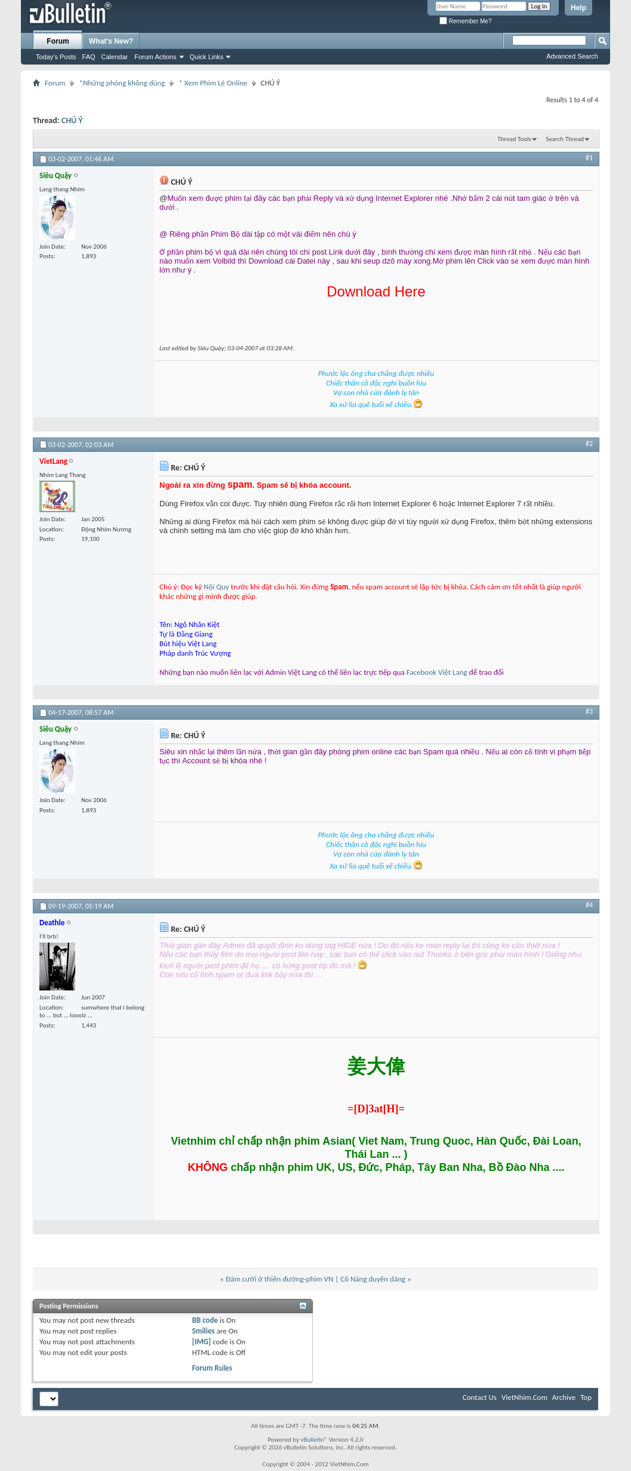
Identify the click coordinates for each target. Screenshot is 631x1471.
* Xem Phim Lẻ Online (212, 82)
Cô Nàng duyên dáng (372, 1278)
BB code (205, 1320)
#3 (589, 711)
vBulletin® (313, 1440)
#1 (589, 158)
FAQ (89, 56)
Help (578, 8)
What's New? (111, 41)
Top (586, 1397)
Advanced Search (572, 56)
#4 (589, 905)
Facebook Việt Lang (437, 672)
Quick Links (207, 56)
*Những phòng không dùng (122, 82)
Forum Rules (212, 1367)
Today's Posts (56, 56)
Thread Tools (514, 139)
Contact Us (480, 1397)
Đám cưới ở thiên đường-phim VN (279, 1278)
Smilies (203, 1330)
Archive (563, 1397)
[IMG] (201, 1341)
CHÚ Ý (72, 120)
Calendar (114, 56)
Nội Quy (216, 586)
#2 (589, 443)
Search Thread (565, 139)
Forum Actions (155, 56)
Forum (58, 41)
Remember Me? (465, 21)
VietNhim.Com (524, 1397)
